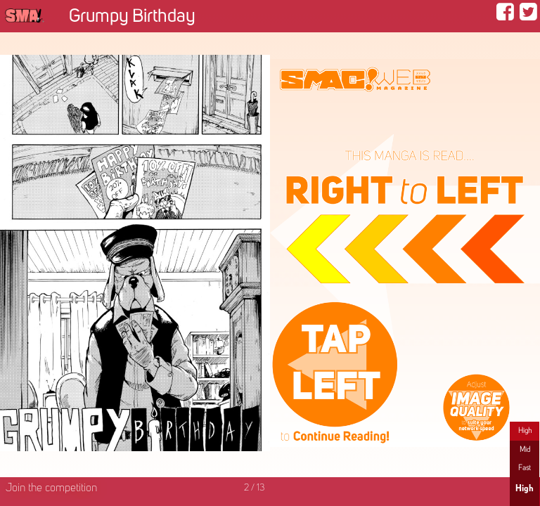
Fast (524, 468)
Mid (525, 449)
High (525, 430)
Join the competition (51, 488)
